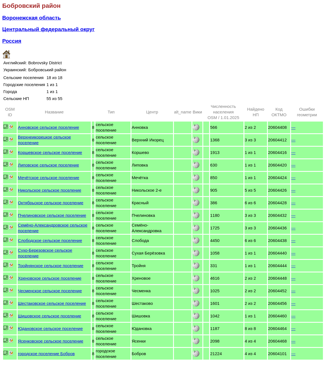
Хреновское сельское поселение (49, 278)
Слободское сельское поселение (50, 240)
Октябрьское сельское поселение (50, 202)
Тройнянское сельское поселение (50, 265)
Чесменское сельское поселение (50, 290)
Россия (11, 41)
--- (293, 127)
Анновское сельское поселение (48, 127)
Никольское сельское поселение (49, 190)
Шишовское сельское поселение (49, 316)
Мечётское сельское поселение (48, 177)
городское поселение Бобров (46, 353)
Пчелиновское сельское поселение (52, 215)
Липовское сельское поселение (48, 165)
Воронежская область (31, 18)
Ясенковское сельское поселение (50, 341)
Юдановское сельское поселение (50, 328)
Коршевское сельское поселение (50, 152)
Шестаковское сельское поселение (52, 303)
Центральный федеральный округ (48, 29)
